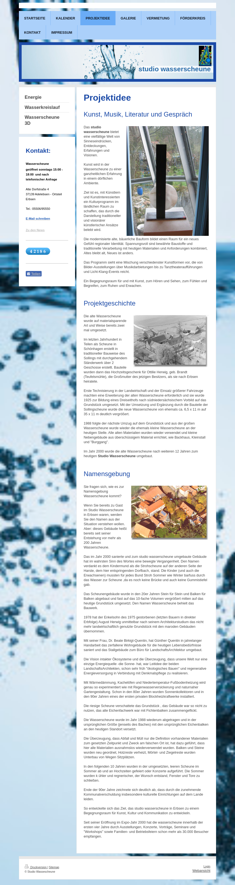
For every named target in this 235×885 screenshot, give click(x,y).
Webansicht (201, 871)
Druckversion (36, 867)
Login (207, 866)
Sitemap (54, 867)
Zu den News (35, 230)
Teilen (34, 274)
